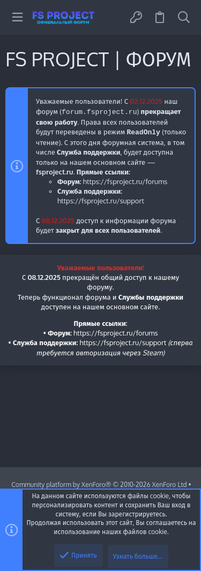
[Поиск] (184, 17)
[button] (17, 17)
